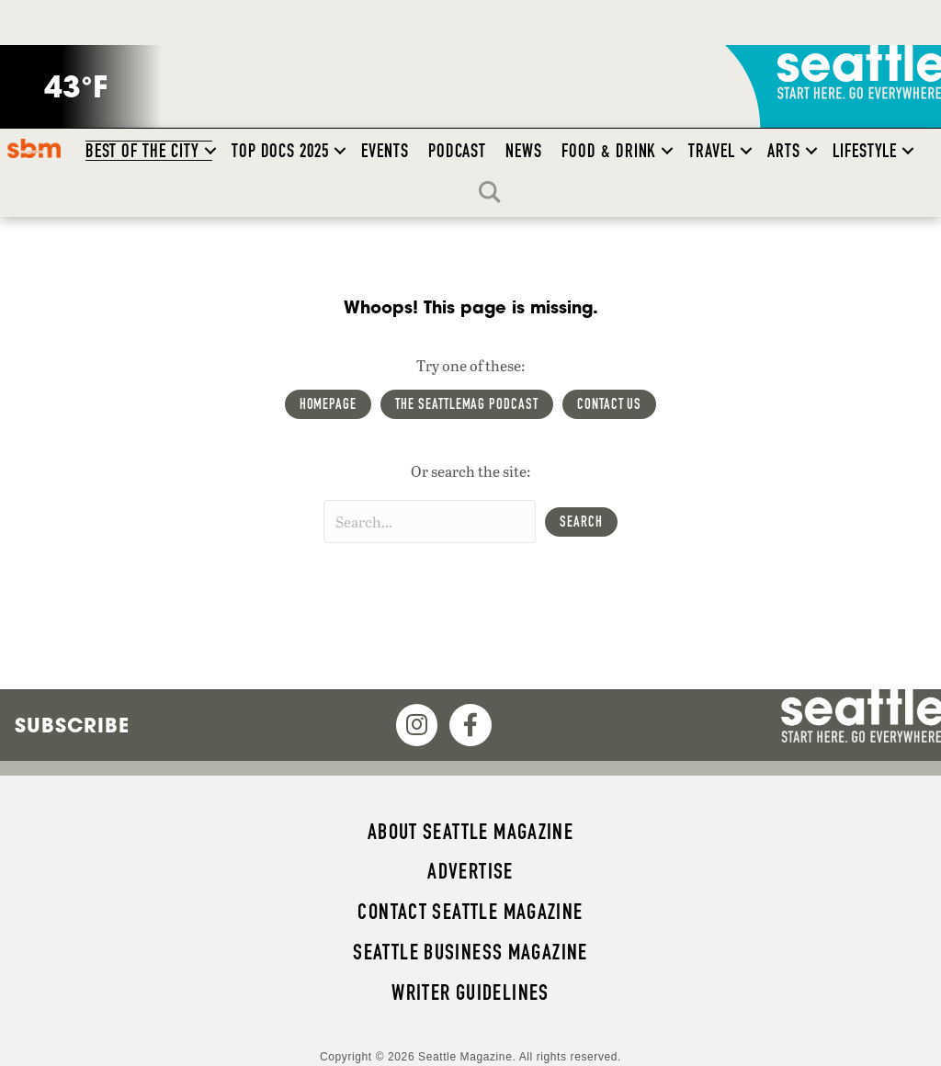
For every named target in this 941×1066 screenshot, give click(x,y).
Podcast (457, 151)
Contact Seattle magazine (470, 911)
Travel (711, 151)
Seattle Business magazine (470, 952)
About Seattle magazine (470, 832)
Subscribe (72, 725)
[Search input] (429, 521)
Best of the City (142, 151)
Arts (783, 151)
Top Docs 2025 (280, 151)
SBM (33, 148)
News (523, 151)
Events (385, 151)
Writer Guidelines (470, 992)
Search (494, 192)
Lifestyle (865, 151)
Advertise (470, 871)
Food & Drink (608, 151)
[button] (210, 151)
